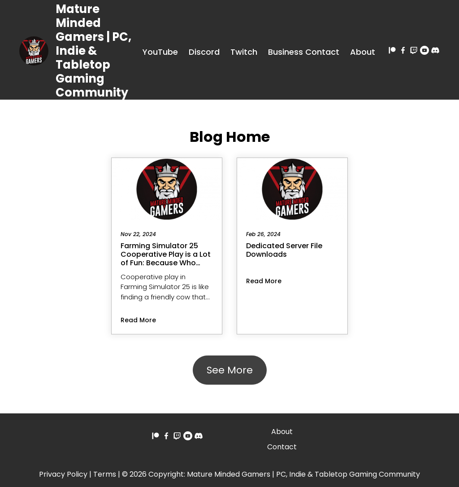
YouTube (160, 51)
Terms (104, 474)
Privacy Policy (63, 474)
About (362, 51)
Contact (282, 447)
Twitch (243, 51)
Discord (204, 51)
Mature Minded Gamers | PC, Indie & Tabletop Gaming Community (93, 51)
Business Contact (303, 51)
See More (230, 370)
